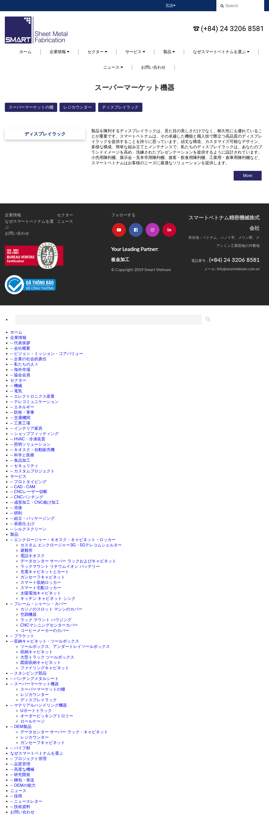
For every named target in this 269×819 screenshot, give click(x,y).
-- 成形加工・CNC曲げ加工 (34, 502)
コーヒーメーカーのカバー (44, 630)
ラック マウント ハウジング (45, 620)
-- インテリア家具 (26, 428)
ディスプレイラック (120, 107)
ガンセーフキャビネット (42, 577)
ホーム (25, 51)
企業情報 (59, 51)
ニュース (113, 67)
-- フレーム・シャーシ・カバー (38, 604)
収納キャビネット (36, 652)
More (247, 175)
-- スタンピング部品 (28, 673)
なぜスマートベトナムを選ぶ (221, 51)
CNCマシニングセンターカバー (49, 625)
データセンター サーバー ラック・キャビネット (64, 732)
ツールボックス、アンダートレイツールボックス (65, 646)
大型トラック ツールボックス (47, 657)
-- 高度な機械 (22, 769)
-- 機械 (16, 385)
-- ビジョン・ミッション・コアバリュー (46, 353)
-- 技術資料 (20, 807)
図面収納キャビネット (40, 662)
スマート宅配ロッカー (40, 588)
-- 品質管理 (20, 764)
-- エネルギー (22, 407)
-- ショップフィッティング (34, 433)
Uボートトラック (36, 710)
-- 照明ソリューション (30, 444)
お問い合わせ (153, 67)
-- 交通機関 (20, 417)
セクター (97, 51)
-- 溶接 (16, 507)
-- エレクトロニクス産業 (32, 396)
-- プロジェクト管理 (28, 758)
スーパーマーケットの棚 (31, 107)
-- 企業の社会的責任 (28, 359)
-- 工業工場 (20, 423)
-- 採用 (16, 796)
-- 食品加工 (20, 460)
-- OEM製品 (21, 726)
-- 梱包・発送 (22, 780)
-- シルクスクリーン (28, 529)
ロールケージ (32, 721)
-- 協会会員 (20, 375)
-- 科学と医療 (22, 455)
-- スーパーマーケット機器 (34, 684)
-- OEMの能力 (23, 785)
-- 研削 (16, 513)
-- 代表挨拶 (20, 343)
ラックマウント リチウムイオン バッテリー (60, 566)
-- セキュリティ (24, 466)
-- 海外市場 (20, 369)
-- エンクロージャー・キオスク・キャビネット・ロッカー (63, 540)
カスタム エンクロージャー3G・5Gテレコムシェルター (71, 545)
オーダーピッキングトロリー (46, 716)
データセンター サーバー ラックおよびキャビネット (68, 561)
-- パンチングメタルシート (34, 678)
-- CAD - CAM (22, 487)
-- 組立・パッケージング (32, 518)
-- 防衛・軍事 (22, 412)
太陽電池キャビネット (40, 593)
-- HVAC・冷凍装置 (27, 439)
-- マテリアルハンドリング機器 (38, 705)
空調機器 (28, 614)
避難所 (26, 550)
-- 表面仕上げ (22, 524)
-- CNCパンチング (26, 497)
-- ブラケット (22, 636)
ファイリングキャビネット (44, 668)
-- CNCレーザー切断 (28, 491)
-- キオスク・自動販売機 (32, 450)
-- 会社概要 (20, 348)
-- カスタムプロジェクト (32, 471)
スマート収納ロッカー (40, 582)
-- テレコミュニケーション (34, 401)
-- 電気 (16, 391)
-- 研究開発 (20, 774)
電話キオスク (32, 556)
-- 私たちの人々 (24, 364)
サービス (135, 51)
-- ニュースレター (26, 801)
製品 (169, 51)
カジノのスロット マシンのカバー (51, 609)
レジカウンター (77, 107)
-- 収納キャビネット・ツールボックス (44, 641)
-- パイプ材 (20, 748)
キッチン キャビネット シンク (48, 598)
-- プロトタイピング (28, 482)
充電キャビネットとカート (44, 572)
